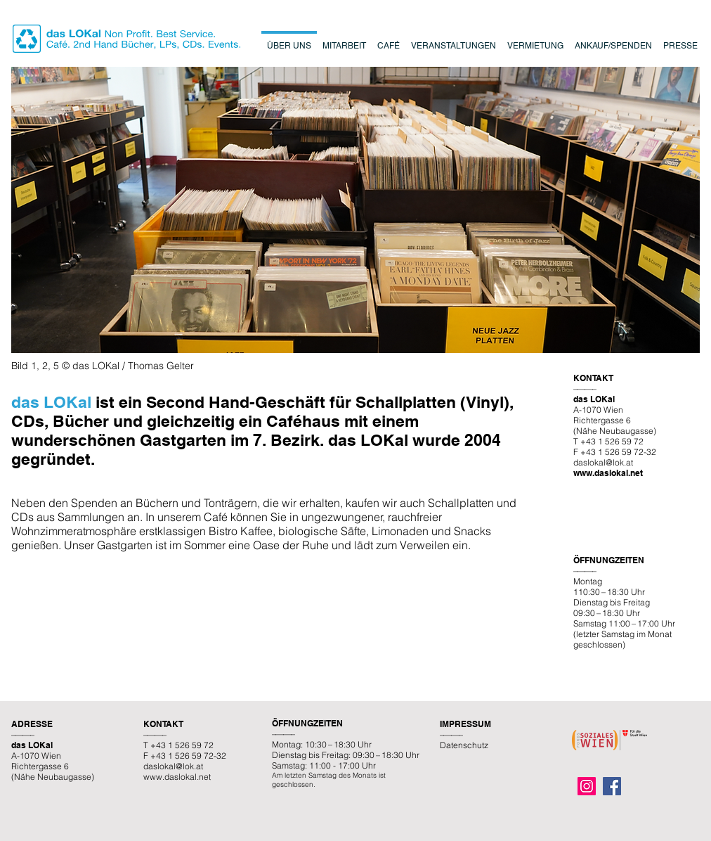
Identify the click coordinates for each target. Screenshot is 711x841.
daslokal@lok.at (603, 462)
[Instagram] (587, 786)
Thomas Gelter (161, 365)
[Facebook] (612, 786)
